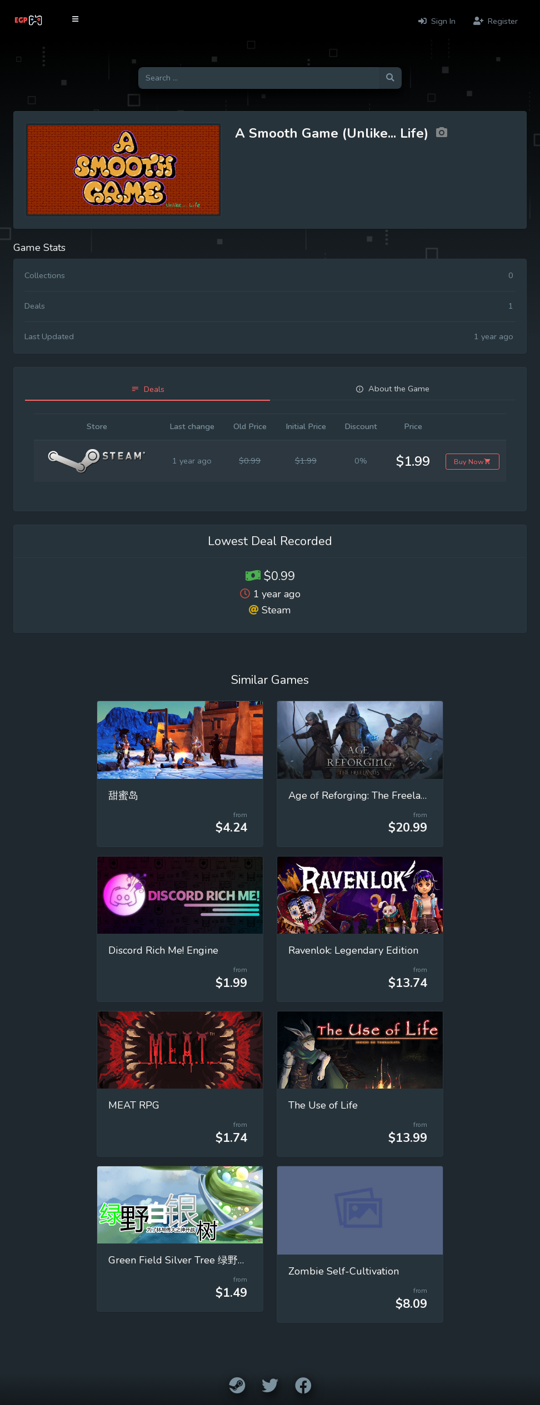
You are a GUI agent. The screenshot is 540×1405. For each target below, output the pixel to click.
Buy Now (472, 461)
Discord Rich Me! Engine (163, 950)
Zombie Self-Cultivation (343, 1271)
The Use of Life (323, 1105)
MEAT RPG (133, 1105)
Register (495, 21)
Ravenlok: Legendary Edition (353, 950)
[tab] (147, 389)
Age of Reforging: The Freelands (362, 795)
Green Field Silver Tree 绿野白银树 (188, 1260)
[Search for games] (258, 78)
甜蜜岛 (123, 795)
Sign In (437, 21)
